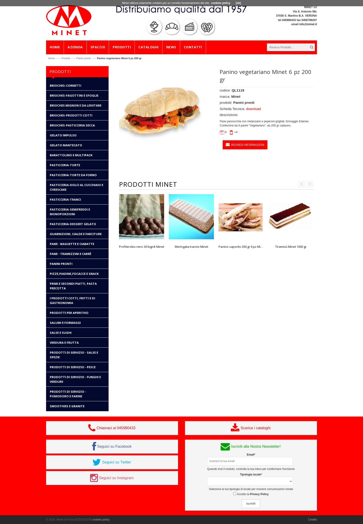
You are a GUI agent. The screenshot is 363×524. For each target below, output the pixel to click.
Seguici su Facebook (114, 446)
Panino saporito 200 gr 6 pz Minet (242, 247)
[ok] (238, 3)
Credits (312, 519)
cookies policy (101, 519)
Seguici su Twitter (116, 462)
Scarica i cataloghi (256, 428)
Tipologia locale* (251, 474)
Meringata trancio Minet (191, 247)
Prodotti (65, 58)
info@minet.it (308, 24)
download (253, 109)
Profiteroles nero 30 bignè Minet (141, 247)
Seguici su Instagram (116, 478)
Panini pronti (83, 58)
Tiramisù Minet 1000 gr (291, 247)
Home (51, 58)
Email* (251, 454)
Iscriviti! (251, 503)
